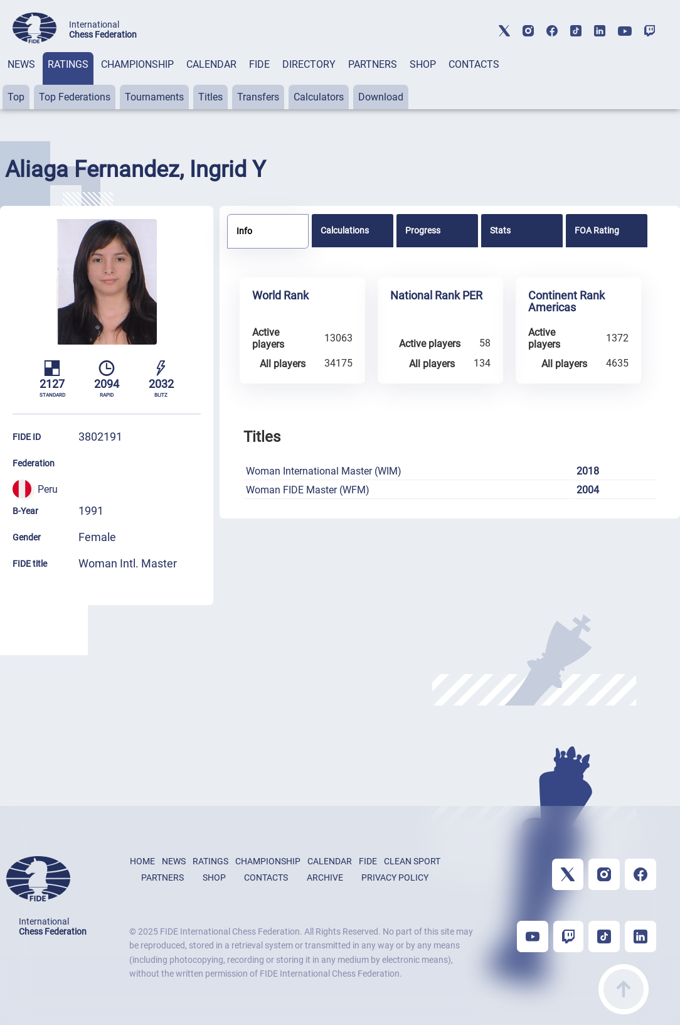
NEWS (21, 64)
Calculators (319, 97)
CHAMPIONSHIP (137, 64)
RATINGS (68, 64)
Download (380, 97)
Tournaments (154, 97)
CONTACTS (474, 64)
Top (16, 97)
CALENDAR (211, 64)
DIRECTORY (309, 64)
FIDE (259, 64)
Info (244, 231)
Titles (210, 97)
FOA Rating (597, 230)
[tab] (21, 80)
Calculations (345, 230)
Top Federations (74, 97)
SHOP (423, 64)
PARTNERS (372, 64)
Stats (500, 230)
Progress (422, 230)
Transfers (258, 97)
